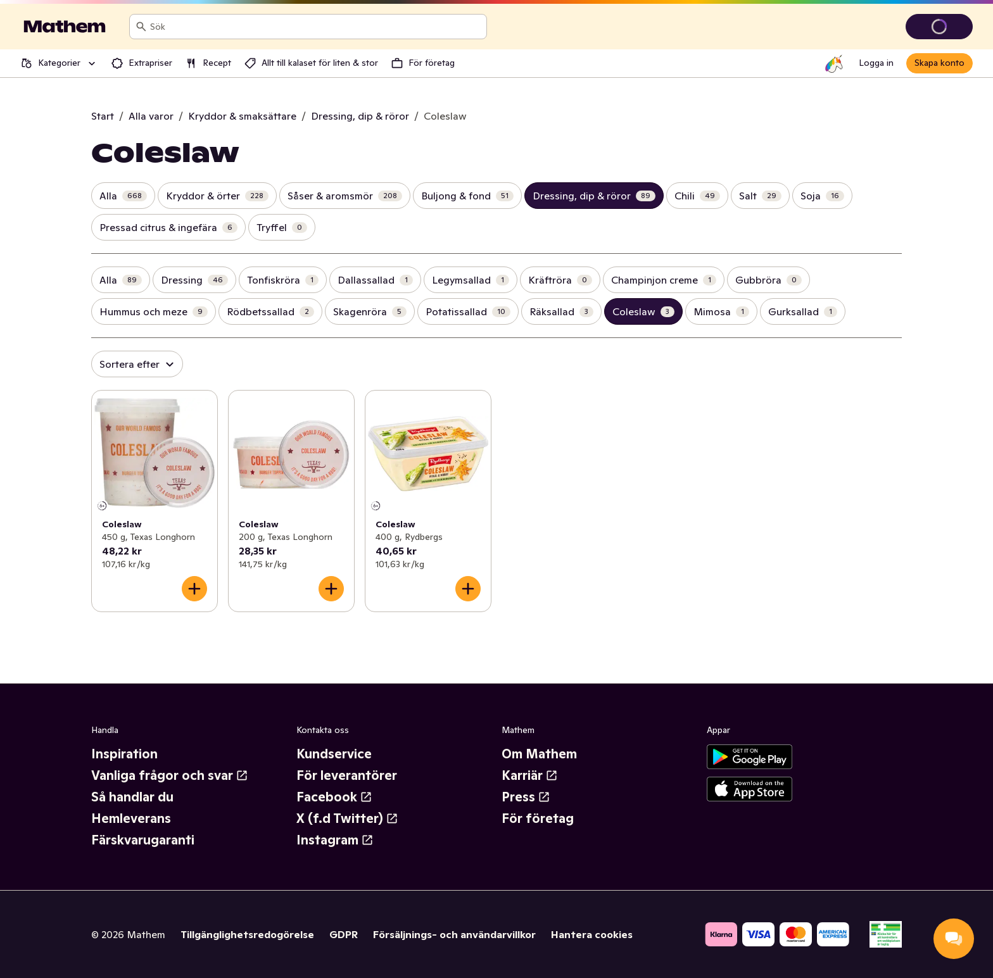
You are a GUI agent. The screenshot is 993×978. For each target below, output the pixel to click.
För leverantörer (346, 775)
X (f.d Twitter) (347, 818)
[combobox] (315, 27)
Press (526, 797)
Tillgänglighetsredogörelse (247, 934)
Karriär (530, 775)
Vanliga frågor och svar (169, 775)
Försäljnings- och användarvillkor (454, 934)
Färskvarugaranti (142, 840)
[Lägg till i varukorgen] (194, 588)
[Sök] (141, 26)
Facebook (334, 797)
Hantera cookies (592, 934)
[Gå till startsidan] (64, 26)
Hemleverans (131, 818)
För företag (538, 818)
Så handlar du (132, 797)
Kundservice (334, 754)
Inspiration (124, 754)
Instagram (335, 840)
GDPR (343, 934)
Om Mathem (539, 754)
